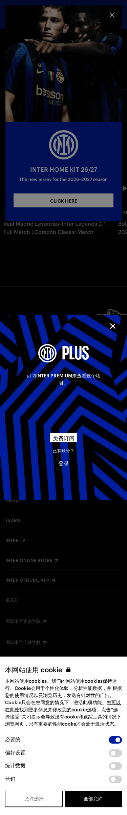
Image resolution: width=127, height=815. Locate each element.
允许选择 (33, 799)
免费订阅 (64, 438)
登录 (63, 463)
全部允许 (93, 799)
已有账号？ (63, 451)
